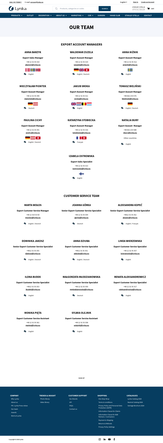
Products (15, 15)
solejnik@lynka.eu (81, 325)
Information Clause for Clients (109, 411)
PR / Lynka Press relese (19, 406)
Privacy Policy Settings (106, 427)
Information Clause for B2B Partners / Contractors (108, 415)
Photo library (45, 399)
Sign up (81, 378)
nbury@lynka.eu (130, 132)
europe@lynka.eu (36, 2)
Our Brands (73, 399)
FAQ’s (71, 406)
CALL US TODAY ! (15, 2)
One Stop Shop (103, 399)
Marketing (76, 15)
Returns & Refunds (105, 423)
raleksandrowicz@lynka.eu (130, 289)
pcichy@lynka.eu (33, 132)
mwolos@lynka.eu (33, 217)
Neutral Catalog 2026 (135, 402)
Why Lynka (15, 399)
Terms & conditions (105, 402)
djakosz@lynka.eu (32, 253)
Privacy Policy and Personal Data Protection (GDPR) (110, 407)
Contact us (73, 409)
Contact (148, 15)
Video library (44, 402)
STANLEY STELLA (132, 15)
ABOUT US (60, 15)
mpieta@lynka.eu (33, 325)
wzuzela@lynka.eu (81, 64)
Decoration (43, 15)
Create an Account (147, 2)
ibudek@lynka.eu (33, 289)
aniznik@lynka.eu (130, 64)
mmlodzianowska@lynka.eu (81, 289)
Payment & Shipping (105, 420)
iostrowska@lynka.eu (81, 168)
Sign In (135, 2)
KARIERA (101, 15)
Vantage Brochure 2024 (136, 406)
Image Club (115, 15)
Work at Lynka (16, 416)
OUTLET (30, 15)
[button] (123, 2)
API (70, 402)
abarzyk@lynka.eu (33, 64)
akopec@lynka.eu (130, 217)
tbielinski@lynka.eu (130, 98)
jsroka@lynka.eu (81, 98)
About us (14, 402)
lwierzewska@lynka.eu (130, 253)
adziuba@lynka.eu (81, 253)
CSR (89, 15)
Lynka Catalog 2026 (135, 399)
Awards (13, 412)
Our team (14, 409)
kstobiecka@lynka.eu (81, 132)
